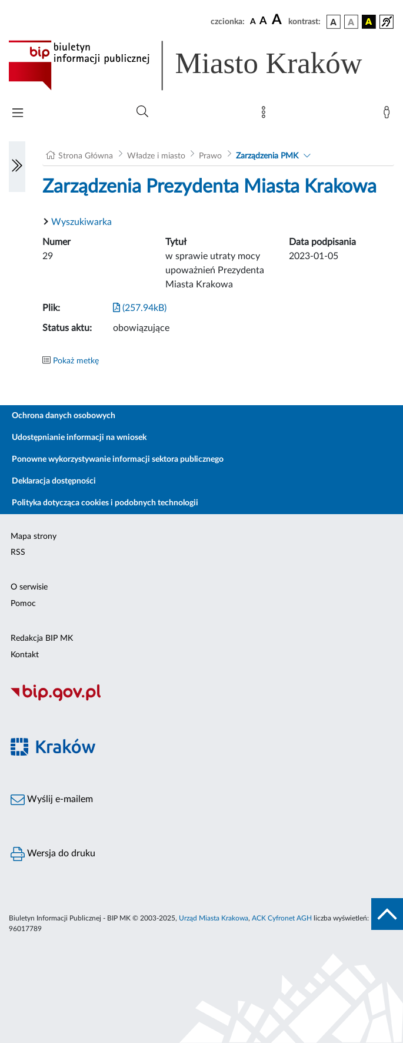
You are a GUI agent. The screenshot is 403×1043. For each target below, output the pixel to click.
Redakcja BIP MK (42, 638)
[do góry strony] (387, 914)
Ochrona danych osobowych (63, 416)
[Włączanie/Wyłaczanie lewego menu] (17, 166)
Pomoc (23, 604)
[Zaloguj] (389, 115)
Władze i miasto (156, 156)
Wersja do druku (53, 854)
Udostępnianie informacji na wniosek (79, 437)
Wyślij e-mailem (52, 800)
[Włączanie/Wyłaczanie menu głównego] (17, 114)
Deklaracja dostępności (54, 481)
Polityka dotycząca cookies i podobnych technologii (105, 503)
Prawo (210, 156)
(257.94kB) (139, 308)
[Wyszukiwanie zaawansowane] (142, 112)
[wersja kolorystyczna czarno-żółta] (369, 21)
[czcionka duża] (278, 20)
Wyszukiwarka (81, 222)
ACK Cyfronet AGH (282, 918)
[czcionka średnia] (263, 21)
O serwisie (29, 587)
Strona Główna (85, 156)
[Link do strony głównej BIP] (201, 65)
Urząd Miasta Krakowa (213, 918)
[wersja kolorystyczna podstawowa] (333, 21)
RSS (18, 552)
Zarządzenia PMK (267, 156)
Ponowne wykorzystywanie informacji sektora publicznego (118, 459)
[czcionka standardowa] (253, 21)
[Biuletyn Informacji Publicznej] (201, 699)
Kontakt (25, 655)
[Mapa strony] (266, 115)
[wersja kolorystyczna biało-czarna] (351, 21)
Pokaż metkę (76, 361)
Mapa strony (33, 536)
